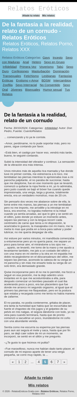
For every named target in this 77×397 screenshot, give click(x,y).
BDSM (45, 80)
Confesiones (20, 71)
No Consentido (50, 85)
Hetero (36, 62)
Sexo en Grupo (54, 62)
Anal (26, 62)
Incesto (58, 57)
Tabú (59, 66)
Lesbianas (49, 76)
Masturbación (41, 71)
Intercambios (62, 80)
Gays (46, 57)
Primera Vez (28, 66)
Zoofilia (8, 85)
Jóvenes (16, 89)
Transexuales (12, 76)
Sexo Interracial (26, 85)
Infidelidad (10, 66)
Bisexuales (32, 89)
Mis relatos (48, 15)
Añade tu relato (31, 15)
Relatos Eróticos (38, 8)
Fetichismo (31, 76)
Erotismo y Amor (27, 80)
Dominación (61, 71)
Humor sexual (52, 89)
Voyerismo (46, 66)
